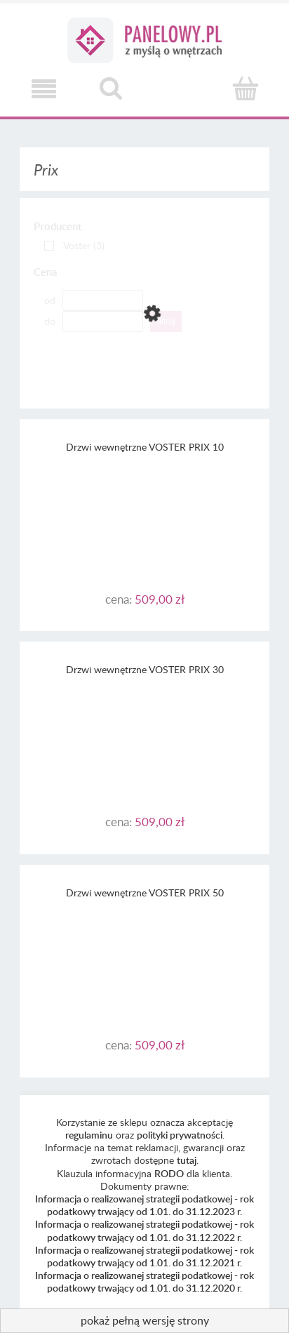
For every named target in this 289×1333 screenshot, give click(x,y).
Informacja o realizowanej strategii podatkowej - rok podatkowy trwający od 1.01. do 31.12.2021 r (144, 1256)
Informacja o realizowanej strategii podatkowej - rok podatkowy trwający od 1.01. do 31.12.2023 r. (144, 1205)
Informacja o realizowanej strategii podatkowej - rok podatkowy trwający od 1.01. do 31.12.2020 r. (144, 1281)
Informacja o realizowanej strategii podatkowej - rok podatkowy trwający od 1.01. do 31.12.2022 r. (144, 1230)
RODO (169, 1173)
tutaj (186, 1160)
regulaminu (89, 1134)
